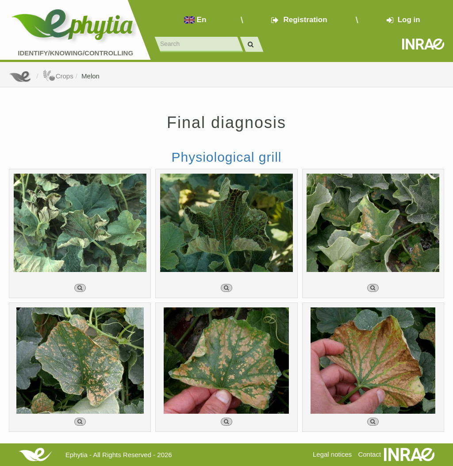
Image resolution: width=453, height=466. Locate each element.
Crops (57, 76)
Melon (90, 76)
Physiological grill (226, 157)
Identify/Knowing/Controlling (75, 53)
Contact (369, 454)
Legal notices (332, 454)
